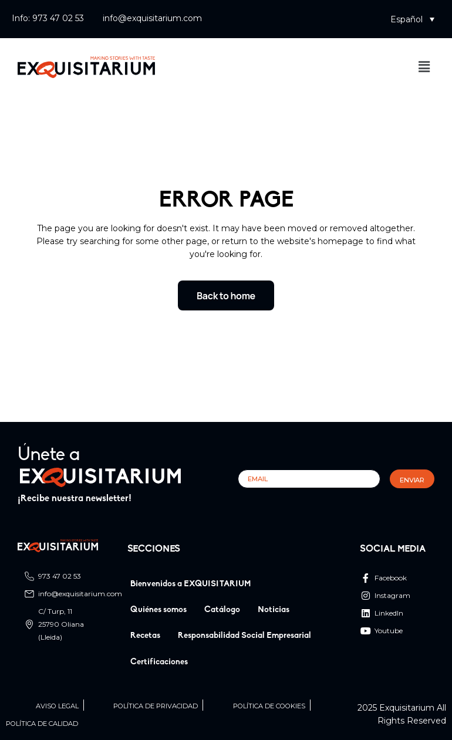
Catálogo (222, 610)
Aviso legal (57, 706)
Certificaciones (159, 662)
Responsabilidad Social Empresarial (244, 635)
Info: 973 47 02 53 (48, 18)
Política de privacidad (155, 706)
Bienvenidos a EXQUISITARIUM (190, 584)
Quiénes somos (158, 610)
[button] (412, 19)
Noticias (273, 610)
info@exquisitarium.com (152, 18)
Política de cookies (269, 706)
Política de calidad (42, 724)
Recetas (145, 635)
